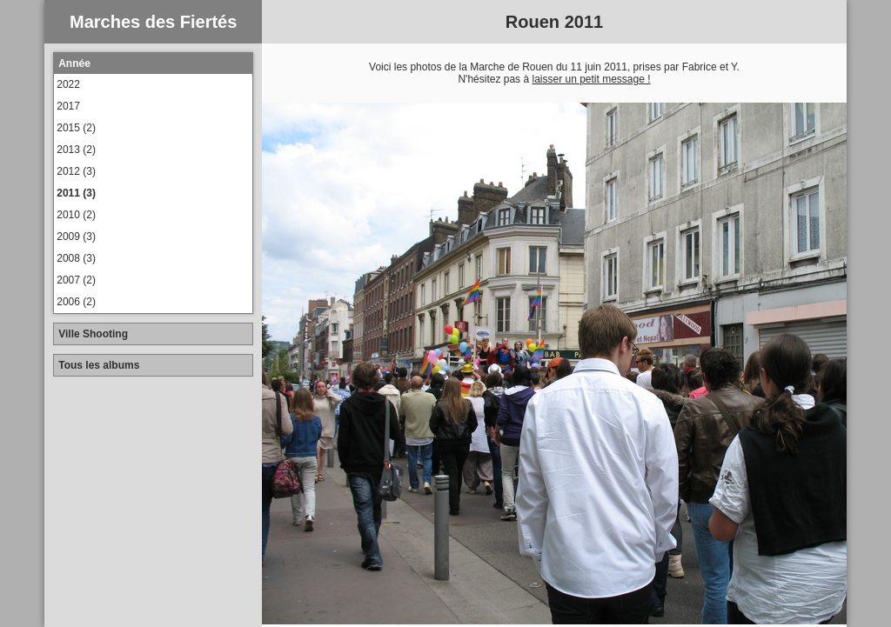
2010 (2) (76, 215)
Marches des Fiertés (153, 21)
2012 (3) (76, 171)
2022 (68, 84)
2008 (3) (76, 258)
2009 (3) (76, 236)
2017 (68, 106)
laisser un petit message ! (591, 79)
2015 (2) (76, 128)
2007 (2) (76, 280)
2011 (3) (76, 193)
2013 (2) (76, 149)
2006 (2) (76, 302)
